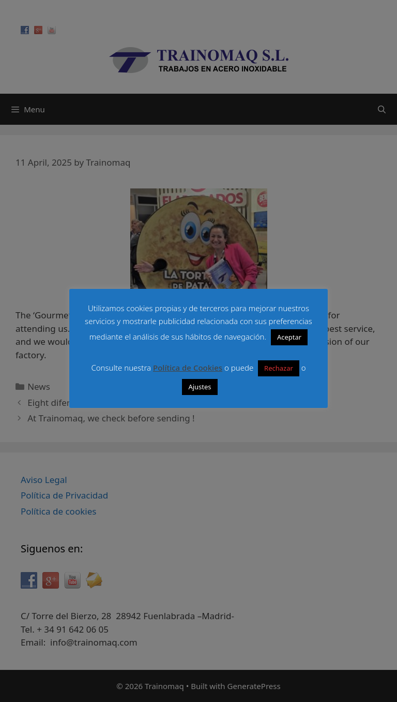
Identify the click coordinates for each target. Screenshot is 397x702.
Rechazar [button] (278, 368)
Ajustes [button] (199, 386)
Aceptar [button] (289, 337)
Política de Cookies (187, 367)
